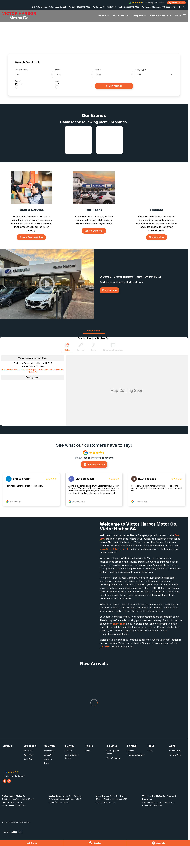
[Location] (67, 347)
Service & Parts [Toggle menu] (160, 15)
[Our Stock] (94, 202)
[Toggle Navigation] (180, 16)
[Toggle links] (12, 832)
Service (68, 751)
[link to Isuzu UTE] (78, 140)
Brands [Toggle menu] (103, 15)
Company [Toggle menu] (139, 15)
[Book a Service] (31, 205)
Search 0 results (114, 86)
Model (98, 69)
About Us (48, 755)
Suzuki (125, 549)
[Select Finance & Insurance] (113, 347)
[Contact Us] (48, 7)
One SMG (105, 646)
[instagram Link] (184, 7)
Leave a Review (94, 464)
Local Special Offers (112, 752)
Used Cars (28, 759)
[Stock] (31, 843)
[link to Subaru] (109, 140)
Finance (130, 751)
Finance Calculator (135, 755)
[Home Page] (19, 15)
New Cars (28, 751)
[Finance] (156, 205)
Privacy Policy (175, 751)
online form (119, 623)
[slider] (16, 87)
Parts (88, 751)
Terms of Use (175, 755)
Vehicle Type (21, 69)
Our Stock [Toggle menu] (120, 15)
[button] (31, 489)
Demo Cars (29, 755)
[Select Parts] (94, 347)
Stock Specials (113, 758)
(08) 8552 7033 (36, 366)
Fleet (150, 751)
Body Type (140, 69)
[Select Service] (80, 347)
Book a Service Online (72, 756)
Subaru (116, 549)
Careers (48, 759)
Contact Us (49, 751)
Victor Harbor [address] (93, 330)
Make (57, 69)
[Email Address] (33, 370)
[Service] (95, 843)
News (46, 763)
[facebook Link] (179, 7)
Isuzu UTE (105, 549)
